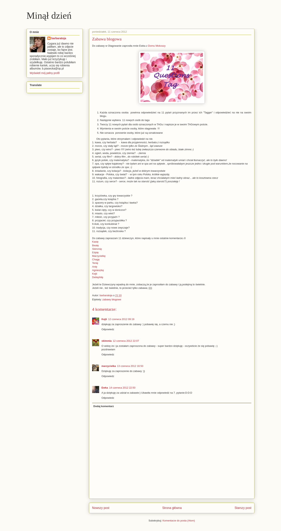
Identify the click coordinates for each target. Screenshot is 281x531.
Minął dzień (49, 15)
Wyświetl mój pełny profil (45, 73)
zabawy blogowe (111, 299)
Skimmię (97, 248)
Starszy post (243, 508)
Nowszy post (100, 508)
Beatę (95, 245)
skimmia (106, 340)
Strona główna (172, 508)
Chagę (96, 259)
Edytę (95, 252)
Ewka (104, 387)
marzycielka (108, 366)
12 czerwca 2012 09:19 (121, 319)
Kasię (95, 241)
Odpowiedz (107, 329)
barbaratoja (58, 38)
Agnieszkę (98, 270)
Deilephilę (97, 277)
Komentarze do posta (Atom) (179, 520)
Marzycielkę (99, 255)
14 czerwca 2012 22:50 (122, 387)
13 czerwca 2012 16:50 (130, 366)
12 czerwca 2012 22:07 (126, 340)
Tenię (95, 262)
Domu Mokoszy (157, 45)
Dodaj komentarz (103, 406)
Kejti (94, 273)
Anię (94, 266)
